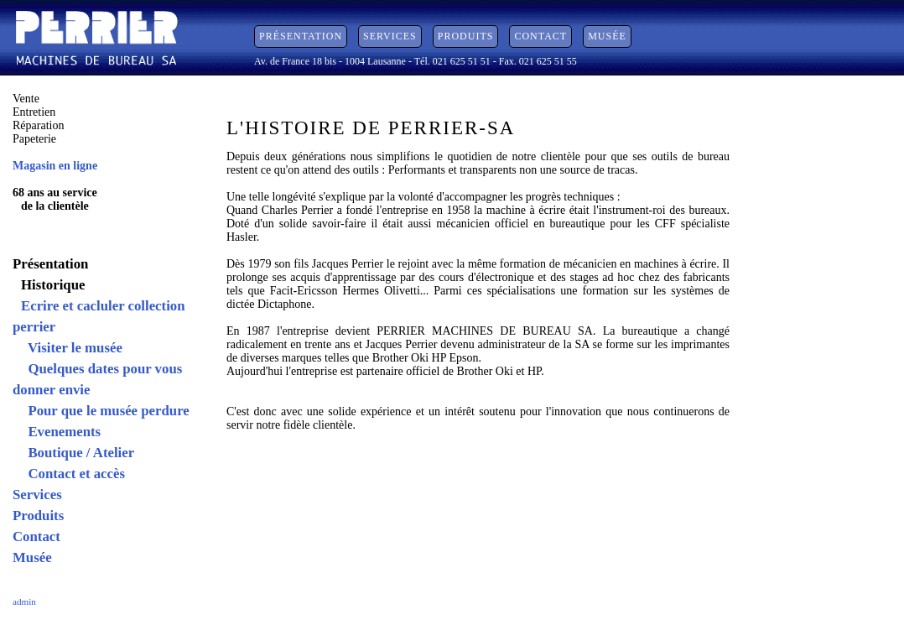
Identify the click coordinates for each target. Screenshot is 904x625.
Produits (466, 36)
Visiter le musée (71, 348)
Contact (540, 36)
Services (390, 36)
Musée (607, 36)
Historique (53, 285)
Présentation (300, 36)
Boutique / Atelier (77, 453)
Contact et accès (73, 474)
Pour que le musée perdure (105, 411)
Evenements (61, 432)
